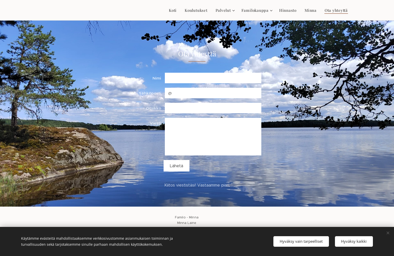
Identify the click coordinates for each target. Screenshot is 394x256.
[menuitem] (174, 10)
